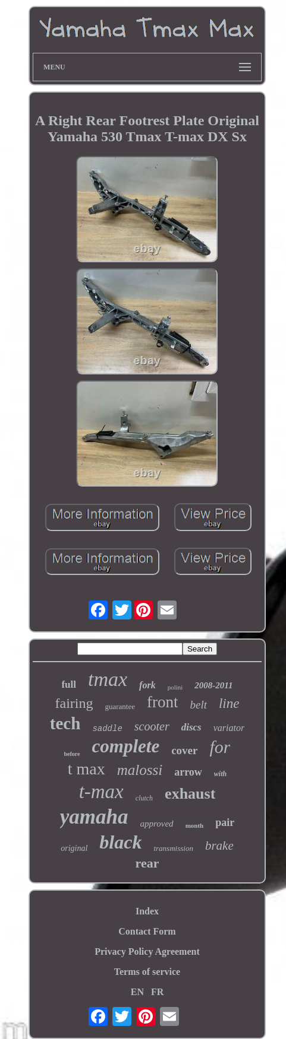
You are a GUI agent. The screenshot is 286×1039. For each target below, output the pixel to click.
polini (175, 687)
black (120, 842)
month (195, 825)
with (220, 774)
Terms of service (147, 972)
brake (219, 845)
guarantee (120, 706)
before (72, 754)
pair (224, 822)
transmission (173, 848)
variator (228, 728)
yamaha (94, 816)
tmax (107, 679)
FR (157, 992)
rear (147, 863)
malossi (139, 770)
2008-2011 (213, 685)
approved (157, 823)
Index (147, 911)
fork (147, 685)
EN (137, 992)
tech (65, 723)
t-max (101, 791)
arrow (188, 772)
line (229, 703)
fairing (74, 703)
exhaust (190, 793)
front (162, 702)
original (74, 848)
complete (126, 746)
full (68, 684)
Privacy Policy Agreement (147, 951)
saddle (107, 728)
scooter (151, 726)
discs (191, 727)
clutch (144, 798)
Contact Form (146, 931)
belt (198, 704)
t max (86, 769)
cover (184, 750)
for (219, 747)
